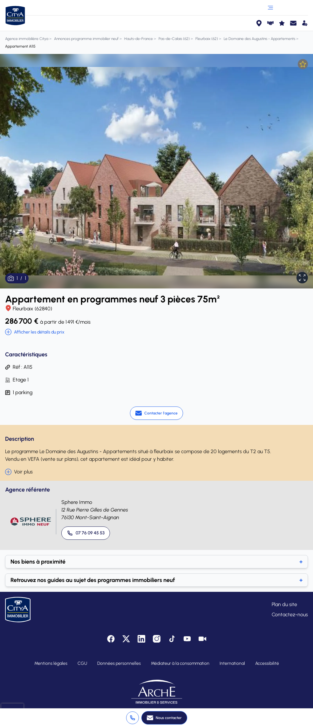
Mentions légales (50, 663)
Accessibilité (267, 663)
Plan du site (284, 604)
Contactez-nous (290, 614)
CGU (82, 663)
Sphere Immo (76, 502)
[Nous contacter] (164, 717)
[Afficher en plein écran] (302, 277)
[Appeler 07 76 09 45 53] (85, 533)
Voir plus (19, 472)
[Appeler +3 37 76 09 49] (132, 717)
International (232, 663)
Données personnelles (119, 663)
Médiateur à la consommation (180, 663)
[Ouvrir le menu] (270, 7)
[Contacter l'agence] (156, 413)
